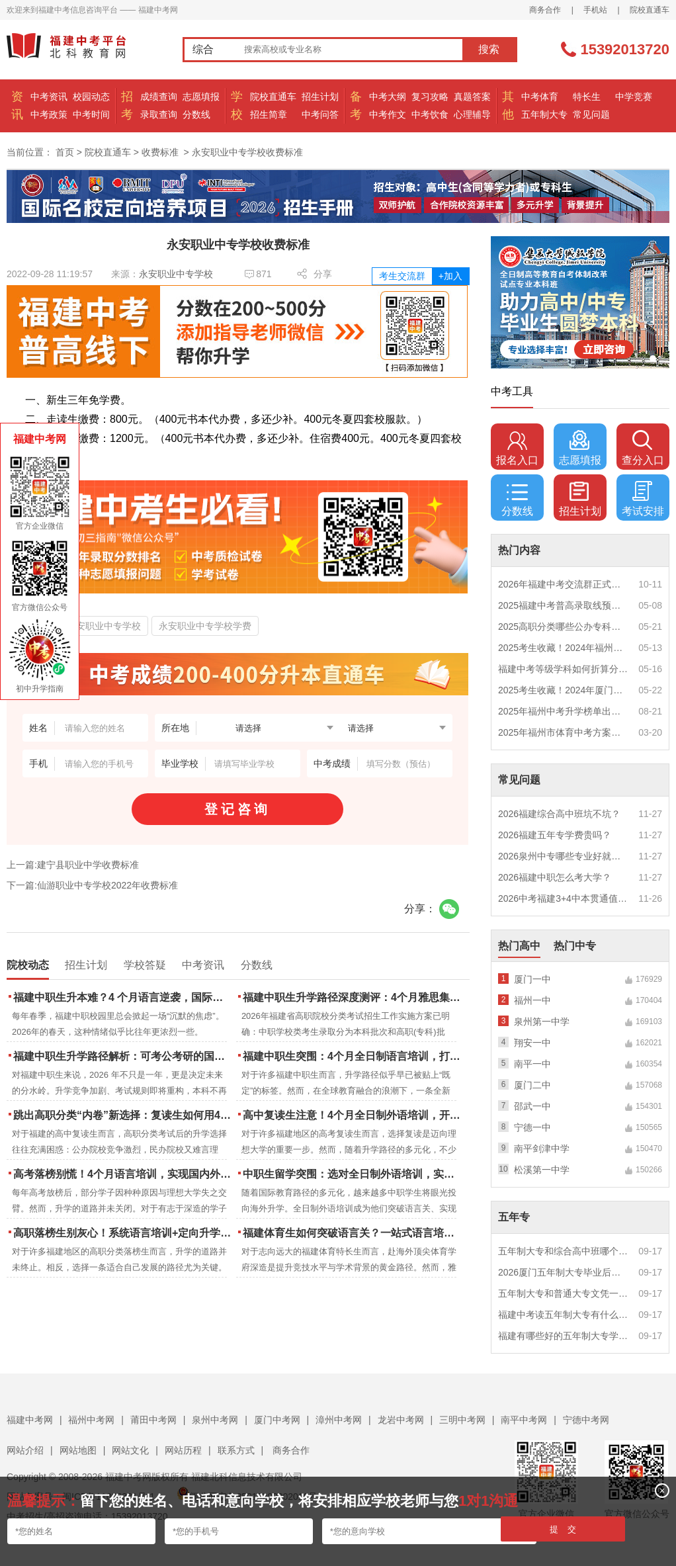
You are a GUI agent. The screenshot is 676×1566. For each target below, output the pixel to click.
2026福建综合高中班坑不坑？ (559, 813)
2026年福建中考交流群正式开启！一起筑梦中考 (563, 584)
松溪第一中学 (542, 1169)
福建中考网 (30, 1419)
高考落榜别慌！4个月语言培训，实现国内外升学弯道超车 (123, 1174)
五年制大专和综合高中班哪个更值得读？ (563, 1251)
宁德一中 (532, 1127)
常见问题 (591, 114)
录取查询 (158, 114)
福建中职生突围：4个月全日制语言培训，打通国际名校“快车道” (353, 1056)
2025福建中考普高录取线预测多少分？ (563, 605)
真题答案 (472, 96)
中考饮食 (429, 114)
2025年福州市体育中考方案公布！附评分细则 (563, 732)
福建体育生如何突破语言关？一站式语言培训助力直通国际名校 (353, 1233)
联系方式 (236, 1450)
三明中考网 (462, 1419)
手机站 (595, 10)
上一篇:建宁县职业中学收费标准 (73, 864)
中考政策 (48, 114)
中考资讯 (48, 96)
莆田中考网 (153, 1419)
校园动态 (91, 96)
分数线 (196, 114)
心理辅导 (472, 114)
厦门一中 (532, 979)
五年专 (514, 1217)
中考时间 (91, 114)
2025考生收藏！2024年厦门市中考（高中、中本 (563, 690)
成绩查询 (158, 96)
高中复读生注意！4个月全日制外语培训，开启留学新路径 (353, 1115)
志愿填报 (201, 96)
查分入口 (643, 448)
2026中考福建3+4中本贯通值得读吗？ (563, 898)
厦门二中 (532, 1085)
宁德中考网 (586, 1419)
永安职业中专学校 (176, 274)
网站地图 (78, 1450)
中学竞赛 (633, 96)
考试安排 (643, 499)
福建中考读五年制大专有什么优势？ (563, 1314)
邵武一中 (532, 1106)
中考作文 (387, 114)
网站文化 (130, 1450)
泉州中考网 (215, 1419)
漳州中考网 (339, 1419)
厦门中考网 (277, 1419)
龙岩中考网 (401, 1419)
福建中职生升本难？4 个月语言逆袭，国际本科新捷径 (123, 997)
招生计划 (320, 96)
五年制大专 (544, 114)
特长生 (587, 96)
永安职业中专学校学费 (205, 626)
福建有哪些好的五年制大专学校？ (563, 1335)
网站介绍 (25, 1450)
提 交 (563, 1529)
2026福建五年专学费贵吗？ (554, 835)
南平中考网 (524, 1419)
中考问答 (320, 114)
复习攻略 (429, 96)
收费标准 (160, 152)
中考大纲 (387, 96)
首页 (65, 152)
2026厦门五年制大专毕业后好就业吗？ (563, 1272)
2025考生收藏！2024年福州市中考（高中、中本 (563, 647)
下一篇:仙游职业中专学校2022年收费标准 (92, 885)
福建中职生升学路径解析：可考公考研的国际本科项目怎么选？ (123, 1056)
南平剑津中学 (542, 1148)
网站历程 (183, 1450)
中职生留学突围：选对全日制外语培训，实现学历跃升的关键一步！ (353, 1174)
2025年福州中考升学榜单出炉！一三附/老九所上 (563, 711)
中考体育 (539, 96)
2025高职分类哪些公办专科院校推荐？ (563, 626)
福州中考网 (91, 1419)
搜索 (488, 49)
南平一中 (532, 1064)
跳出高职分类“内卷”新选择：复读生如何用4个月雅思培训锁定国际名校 (123, 1115)
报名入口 (517, 448)
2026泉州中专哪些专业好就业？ (563, 856)
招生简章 (268, 114)
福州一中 (532, 1000)
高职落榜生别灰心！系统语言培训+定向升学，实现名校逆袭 (123, 1233)
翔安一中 (532, 1042)
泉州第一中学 (542, 1021)
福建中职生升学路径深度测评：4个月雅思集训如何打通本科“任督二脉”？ (353, 997)
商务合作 (545, 10)
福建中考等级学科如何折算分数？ (563, 669)
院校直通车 (649, 10)
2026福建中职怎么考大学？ (554, 877)
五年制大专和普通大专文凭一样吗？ (563, 1293)
